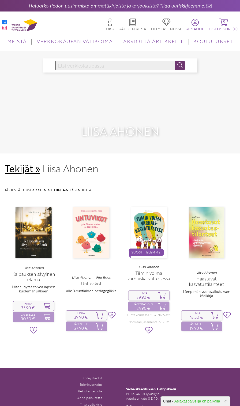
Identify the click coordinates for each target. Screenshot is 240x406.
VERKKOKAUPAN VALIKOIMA (75, 41)
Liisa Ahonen (33, 258)
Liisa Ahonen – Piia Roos (91, 267)
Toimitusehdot (91, 374)
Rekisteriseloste (90, 381)
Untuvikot (91, 273)
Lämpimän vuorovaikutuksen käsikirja (206, 283)
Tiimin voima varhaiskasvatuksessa (149, 265)
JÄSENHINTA (80, 180)
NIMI (48, 180)
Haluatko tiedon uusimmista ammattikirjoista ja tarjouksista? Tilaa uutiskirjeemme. (117, 5)
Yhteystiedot (92, 368)
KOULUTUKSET (212, 41)
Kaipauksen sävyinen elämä (33, 266)
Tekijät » (22, 158)
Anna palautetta (89, 387)
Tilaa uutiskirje (91, 394)
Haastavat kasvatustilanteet (206, 271)
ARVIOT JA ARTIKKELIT (153, 41)
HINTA (61, 180)
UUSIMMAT (32, 180)
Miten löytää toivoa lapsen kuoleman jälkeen (33, 279)
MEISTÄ (16, 41)
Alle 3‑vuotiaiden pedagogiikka (91, 281)
